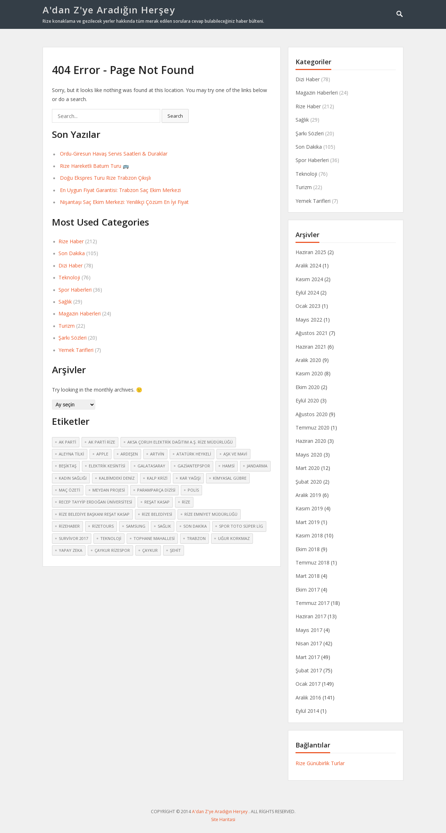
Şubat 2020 (309, 481)
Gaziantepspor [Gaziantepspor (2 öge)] (194, 465)
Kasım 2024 (309, 279)
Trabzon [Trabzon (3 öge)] (196, 538)
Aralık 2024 (308, 265)
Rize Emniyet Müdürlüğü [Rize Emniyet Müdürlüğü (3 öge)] (210, 514)
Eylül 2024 (307, 292)
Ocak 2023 (308, 305)
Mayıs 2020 (309, 454)
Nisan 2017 (309, 643)
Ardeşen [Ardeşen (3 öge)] (129, 454)
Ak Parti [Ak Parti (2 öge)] (67, 442)
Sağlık (65, 301)
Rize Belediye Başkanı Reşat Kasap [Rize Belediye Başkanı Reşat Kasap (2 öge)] (94, 514)
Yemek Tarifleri (75, 349)
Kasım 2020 (309, 373)
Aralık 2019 (308, 495)
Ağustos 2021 (312, 333)
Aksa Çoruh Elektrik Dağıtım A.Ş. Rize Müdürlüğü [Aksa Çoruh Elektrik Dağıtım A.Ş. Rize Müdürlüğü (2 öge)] (180, 442)
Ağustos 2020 (312, 414)
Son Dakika (71, 253)
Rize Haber (71, 241)
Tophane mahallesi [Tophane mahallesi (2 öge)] (154, 538)
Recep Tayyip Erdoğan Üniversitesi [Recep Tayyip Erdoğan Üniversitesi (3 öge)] (95, 502)
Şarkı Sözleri (72, 337)
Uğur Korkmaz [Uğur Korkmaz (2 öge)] (234, 538)
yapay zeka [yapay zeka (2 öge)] (70, 550)
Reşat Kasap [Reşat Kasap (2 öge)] (157, 502)
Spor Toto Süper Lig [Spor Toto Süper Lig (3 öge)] (241, 526)
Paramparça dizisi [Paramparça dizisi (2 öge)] (156, 490)
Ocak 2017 (308, 683)
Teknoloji (69, 277)
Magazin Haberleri (79, 313)
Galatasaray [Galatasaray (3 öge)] (151, 465)
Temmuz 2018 (312, 562)
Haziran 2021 (311, 346)
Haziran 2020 (311, 440)
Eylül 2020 (307, 400)
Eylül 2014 (307, 710)
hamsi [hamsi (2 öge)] (228, 465)
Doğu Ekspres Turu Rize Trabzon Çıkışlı (105, 177)
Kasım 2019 (309, 508)
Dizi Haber (70, 265)
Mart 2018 (308, 575)
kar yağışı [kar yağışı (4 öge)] (190, 478)
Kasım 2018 (309, 535)
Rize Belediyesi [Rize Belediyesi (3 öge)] (157, 514)
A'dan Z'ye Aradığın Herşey (109, 9)
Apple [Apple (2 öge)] (102, 454)
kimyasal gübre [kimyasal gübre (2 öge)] (229, 478)
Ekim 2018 (308, 549)
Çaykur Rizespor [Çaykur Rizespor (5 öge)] (112, 550)
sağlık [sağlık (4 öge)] (164, 526)
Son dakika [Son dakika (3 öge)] (195, 526)
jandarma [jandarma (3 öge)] (257, 465)
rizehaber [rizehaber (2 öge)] (69, 526)
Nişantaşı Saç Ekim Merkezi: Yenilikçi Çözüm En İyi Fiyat (124, 202)
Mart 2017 (308, 657)
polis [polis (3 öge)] (193, 490)
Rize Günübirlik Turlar (320, 763)
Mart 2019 (308, 522)
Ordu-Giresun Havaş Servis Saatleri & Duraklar (113, 153)
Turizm (66, 325)
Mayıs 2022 (309, 319)
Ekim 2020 (308, 387)
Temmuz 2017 (312, 602)
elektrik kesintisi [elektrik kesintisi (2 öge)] (107, 465)
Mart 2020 (308, 468)
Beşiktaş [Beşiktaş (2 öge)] (67, 465)
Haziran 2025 (311, 252)
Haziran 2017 (311, 616)
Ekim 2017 (308, 589)
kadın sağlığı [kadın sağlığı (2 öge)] (73, 478)
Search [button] (175, 116)
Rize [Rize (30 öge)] (186, 502)
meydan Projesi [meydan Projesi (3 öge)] (108, 490)
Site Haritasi (223, 819)
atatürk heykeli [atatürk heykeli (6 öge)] (193, 454)
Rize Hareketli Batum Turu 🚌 (94, 165)
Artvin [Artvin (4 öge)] (157, 454)
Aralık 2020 (308, 360)
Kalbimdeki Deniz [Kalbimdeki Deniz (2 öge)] (117, 478)
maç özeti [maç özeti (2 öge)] (69, 490)
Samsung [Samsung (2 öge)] (135, 526)
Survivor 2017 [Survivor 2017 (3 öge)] (73, 538)
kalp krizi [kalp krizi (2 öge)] (157, 478)
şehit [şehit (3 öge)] (175, 550)
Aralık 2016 (308, 697)
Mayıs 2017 (309, 630)
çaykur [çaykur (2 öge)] (150, 550)
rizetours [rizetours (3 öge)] (103, 526)
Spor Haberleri (75, 289)
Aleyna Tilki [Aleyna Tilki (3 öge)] (71, 454)
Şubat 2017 (309, 670)
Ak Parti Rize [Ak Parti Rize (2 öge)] (101, 442)
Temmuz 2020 (312, 427)
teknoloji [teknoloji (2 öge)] (110, 538)
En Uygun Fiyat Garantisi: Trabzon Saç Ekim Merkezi (120, 190)
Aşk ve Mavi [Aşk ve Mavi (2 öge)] (235, 454)
